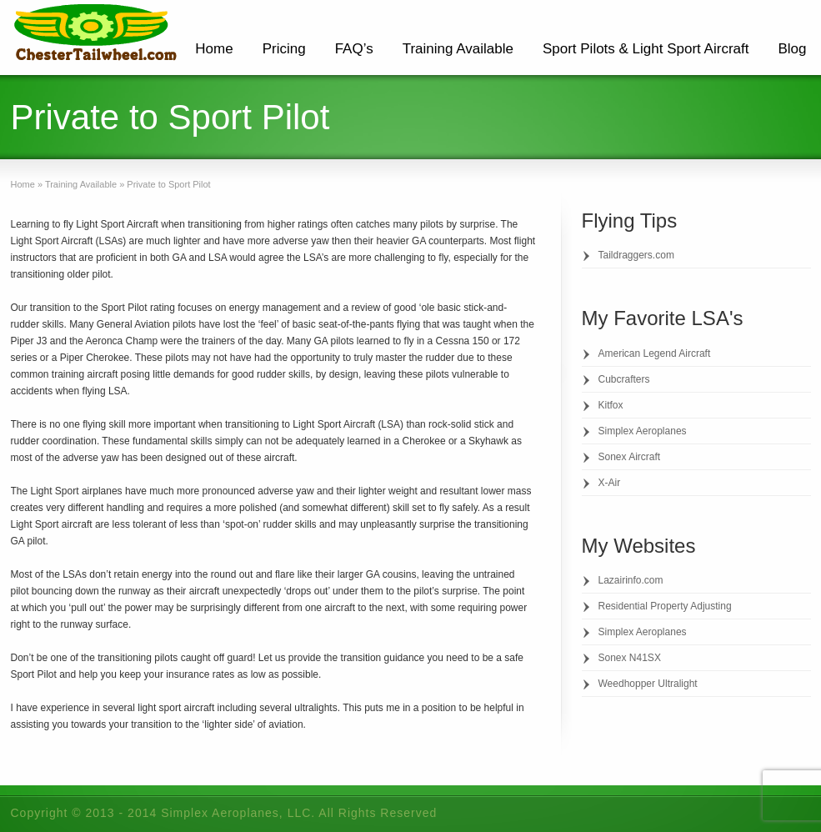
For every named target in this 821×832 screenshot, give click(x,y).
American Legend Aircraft (654, 353)
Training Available (458, 49)
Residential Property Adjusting (665, 606)
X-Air (609, 483)
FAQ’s (354, 49)
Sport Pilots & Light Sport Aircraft (646, 49)
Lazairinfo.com (630, 580)
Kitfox (610, 405)
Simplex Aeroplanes (642, 431)
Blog (792, 49)
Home (214, 49)
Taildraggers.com (636, 255)
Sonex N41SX (629, 658)
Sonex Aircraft (629, 457)
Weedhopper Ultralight (648, 683)
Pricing (284, 49)
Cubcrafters (624, 379)
